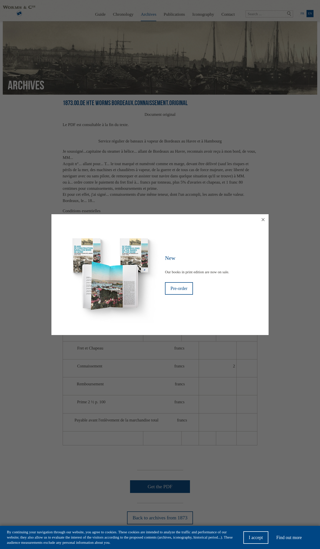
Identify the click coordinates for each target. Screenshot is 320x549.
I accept (256, 539)
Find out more (289, 539)
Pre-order (178, 288)
